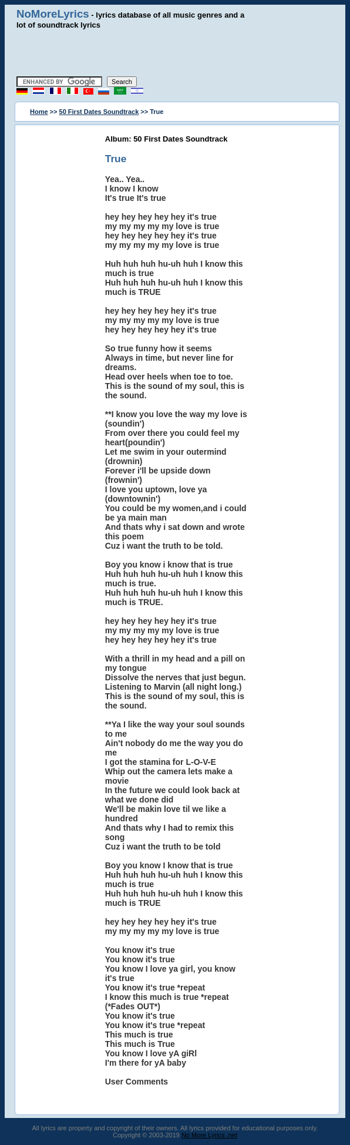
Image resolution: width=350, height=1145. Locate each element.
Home (39, 111)
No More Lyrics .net (209, 1135)
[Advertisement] (175, 52)
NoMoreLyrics (52, 14)
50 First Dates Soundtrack (99, 111)
